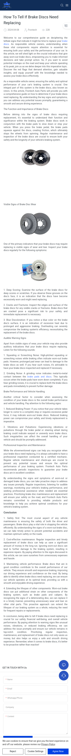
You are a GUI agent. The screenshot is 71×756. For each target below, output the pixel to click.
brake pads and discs (39, 376)
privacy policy (48, 744)
